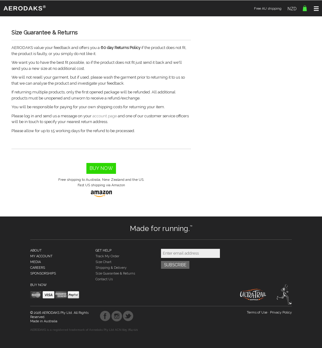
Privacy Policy (281, 312)
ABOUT (36, 250)
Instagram (116, 316)
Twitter (128, 316)
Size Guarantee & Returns (115, 273)
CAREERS (37, 268)
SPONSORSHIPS (43, 273)
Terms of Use (257, 312)
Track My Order (107, 256)
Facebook (105, 316)
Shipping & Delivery (111, 268)
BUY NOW (38, 285)
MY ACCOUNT (41, 256)
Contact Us (104, 279)
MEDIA (35, 262)
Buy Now (101, 168)
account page (104, 116)
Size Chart (103, 262)
